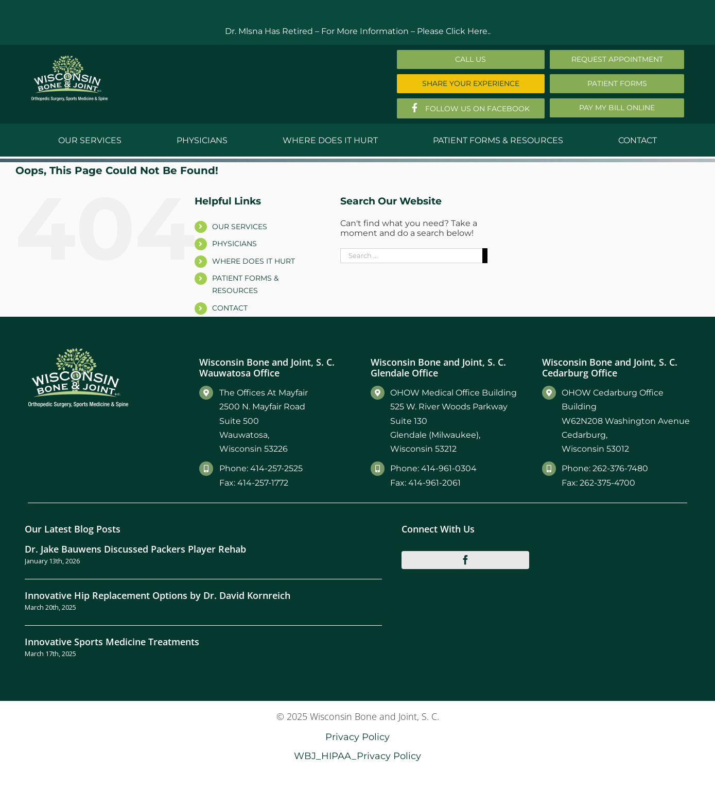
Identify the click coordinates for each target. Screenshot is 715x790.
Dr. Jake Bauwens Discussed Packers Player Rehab (135, 548)
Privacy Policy (357, 736)
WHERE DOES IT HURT (253, 261)
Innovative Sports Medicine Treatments (112, 641)
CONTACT (230, 308)
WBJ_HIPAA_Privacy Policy (357, 755)
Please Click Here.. (454, 31)
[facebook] (465, 560)
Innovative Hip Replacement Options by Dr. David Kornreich (157, 595)
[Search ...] (411, 255)
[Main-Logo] (69, 59)
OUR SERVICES (239, 226)
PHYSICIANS (234, 243)
